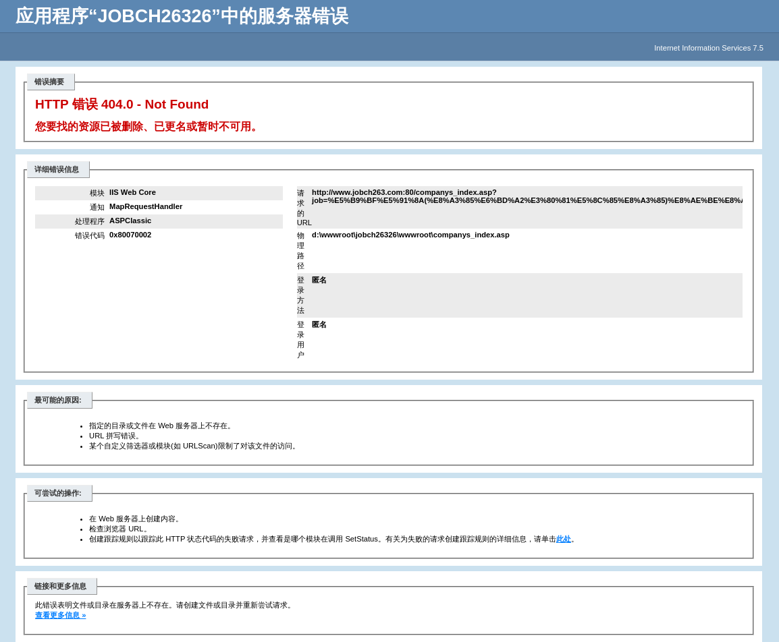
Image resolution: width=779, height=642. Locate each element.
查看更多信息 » (60, 615)
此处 (563, 539)
